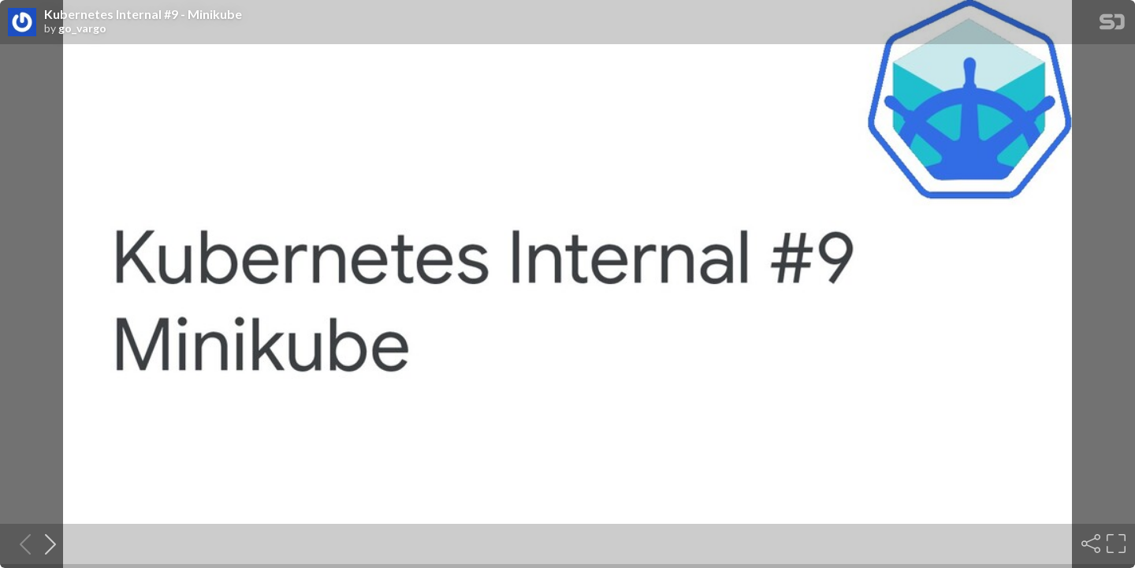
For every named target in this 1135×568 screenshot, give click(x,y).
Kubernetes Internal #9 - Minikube (143, 14)
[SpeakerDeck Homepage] (1112, 24)
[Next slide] (45, 543)
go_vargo (82, 28)
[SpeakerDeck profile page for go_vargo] (22, 23)
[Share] (1089, 543)
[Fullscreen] (1114, 543)
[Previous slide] (20, 543)
